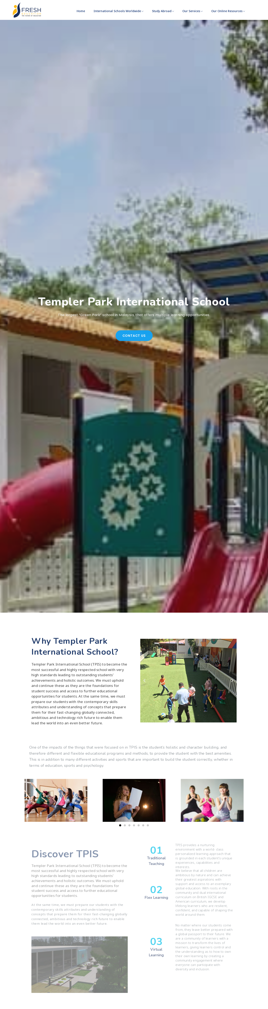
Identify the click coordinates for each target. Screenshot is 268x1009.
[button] (144, 681)
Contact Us (134, 352)
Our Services (192, 11)
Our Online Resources (228, 11)
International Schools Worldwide (118, 11)
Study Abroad (163, 11)
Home (81, 11)
